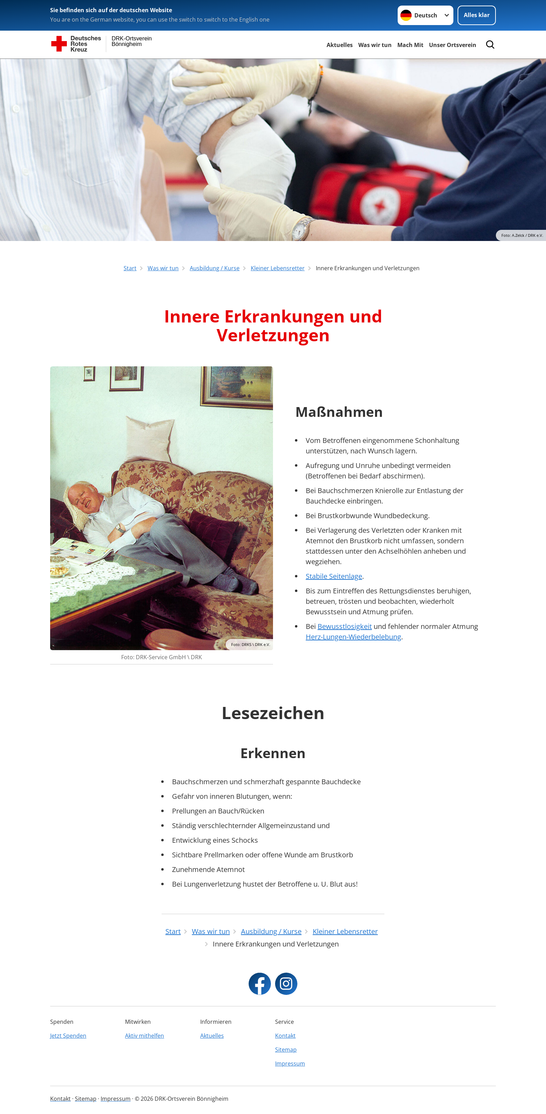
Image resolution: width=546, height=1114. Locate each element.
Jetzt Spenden (68, 1035)
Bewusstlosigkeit (345, 626)
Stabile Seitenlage (334, 576)
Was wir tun (375, 45)
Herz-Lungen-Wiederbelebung (353, 636)
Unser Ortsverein (452, 45)
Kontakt (285, 1035)
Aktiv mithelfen (144, 1035)
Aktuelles (340, 45)
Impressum (290, 1063)
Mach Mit (410, 45)
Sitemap (286, 1049)
